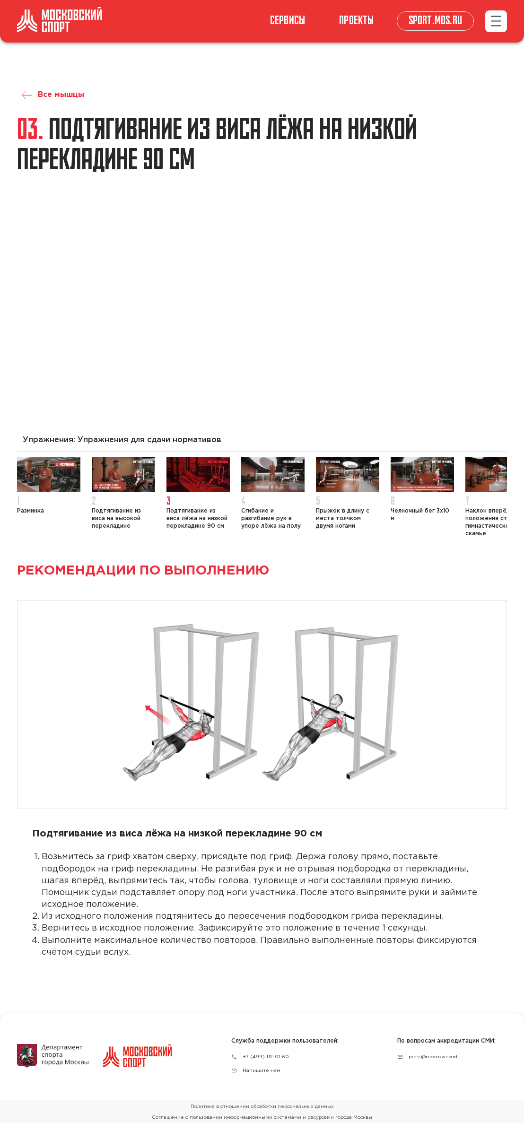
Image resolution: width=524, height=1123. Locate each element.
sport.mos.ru (435, 21)
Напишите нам (261, 1071)
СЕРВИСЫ (287, 21)
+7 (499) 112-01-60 (266, 1057)
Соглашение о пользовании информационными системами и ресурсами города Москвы (262, 1117)
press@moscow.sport (433, 1057)
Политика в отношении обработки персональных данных (262, 1107)
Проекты (356, 21)
